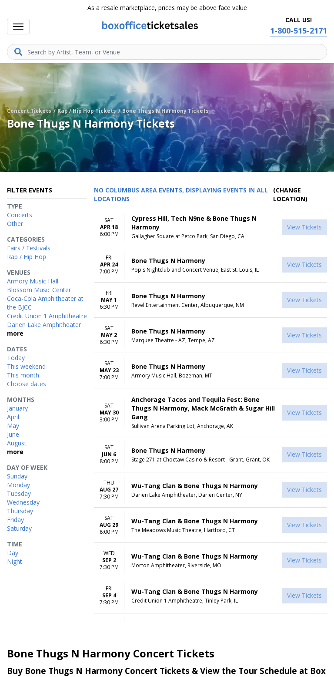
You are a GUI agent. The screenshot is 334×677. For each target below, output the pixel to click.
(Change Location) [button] (290, 194)
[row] (210, 227)
